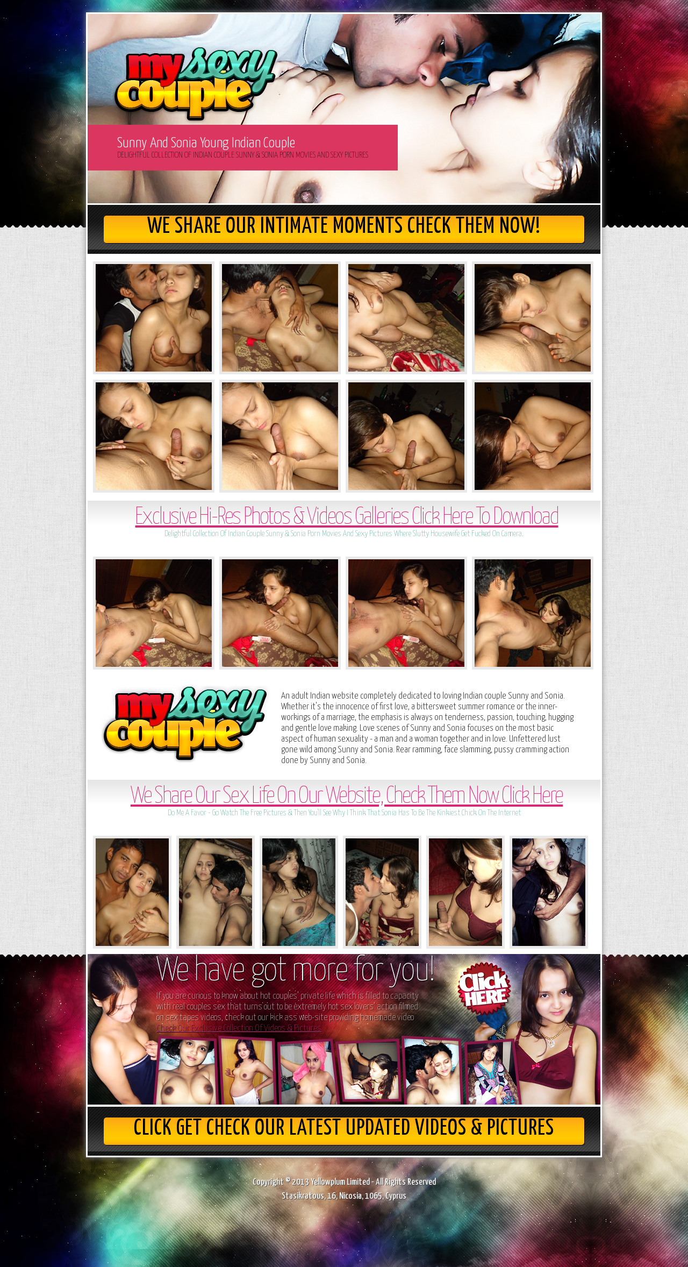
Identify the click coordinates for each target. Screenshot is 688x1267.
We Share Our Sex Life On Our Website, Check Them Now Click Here (347, 797)
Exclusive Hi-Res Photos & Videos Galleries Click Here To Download (346, 518)
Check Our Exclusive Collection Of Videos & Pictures (238, 1028)
